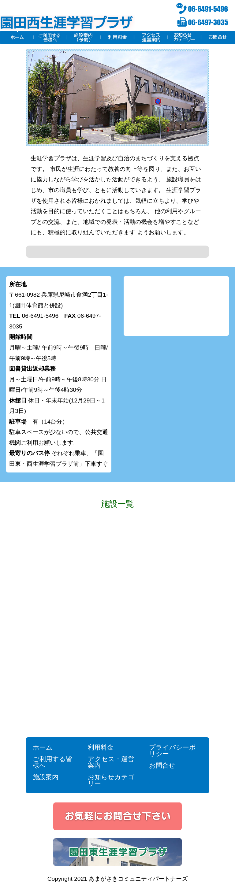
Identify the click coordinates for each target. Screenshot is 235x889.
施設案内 (45, 776)
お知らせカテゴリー (111, 780)
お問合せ (162, 765)
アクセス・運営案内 (111, 762)
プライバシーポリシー (172, 750)
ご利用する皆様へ (52, 762)
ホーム (43, 747)
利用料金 (101, 747)
